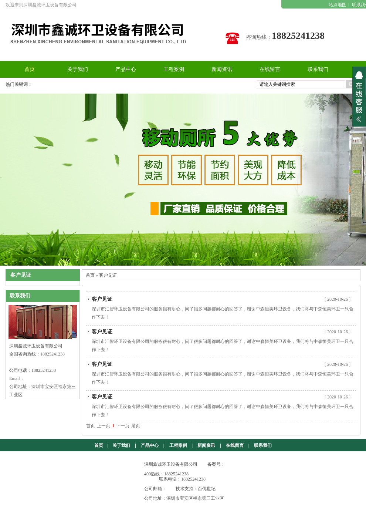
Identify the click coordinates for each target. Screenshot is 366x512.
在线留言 (235, 445)
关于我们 (121, 445)
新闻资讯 (206, 445)
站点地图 (337, 4)
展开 (359, 97)
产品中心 (150, 445)
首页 (90, 275)
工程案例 (178, 445)
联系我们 (263, 445)
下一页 (122, 425)
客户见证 (108, 275)
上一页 (103, 425)
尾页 (135, 425)
